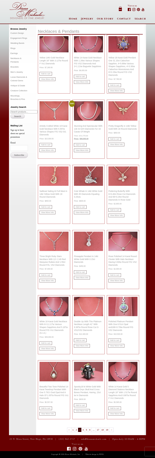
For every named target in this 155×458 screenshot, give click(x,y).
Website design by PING (94, 454)
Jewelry (87, 18)
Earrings (14, 53)
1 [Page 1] (73, 430)
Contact (124, 18)
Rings (12, 48)
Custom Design (17, 33)
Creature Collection (18, 91)
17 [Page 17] (98, 430)
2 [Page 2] (76, 430)
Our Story (105, 18)
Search (140, 18)
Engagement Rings (18, 38)
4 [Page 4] (83, 430)
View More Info (47, 79)
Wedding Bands (17, 43)
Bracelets (14, 67)
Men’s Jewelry (16, 72)
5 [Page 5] (86, 430)
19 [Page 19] (107, 430)
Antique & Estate (17, 85)
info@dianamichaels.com (94, 439)
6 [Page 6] (89, 430)
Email (13, 143)
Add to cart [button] (45, 74)
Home (73, 18)
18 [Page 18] (102, 430)
